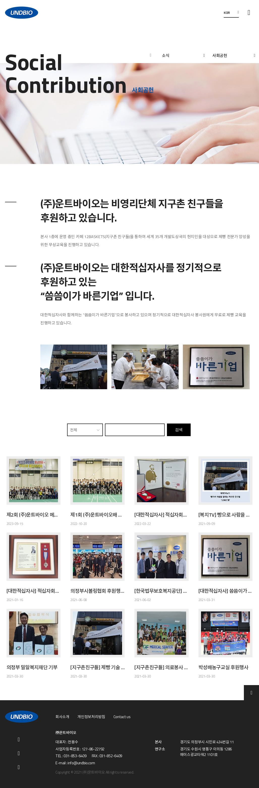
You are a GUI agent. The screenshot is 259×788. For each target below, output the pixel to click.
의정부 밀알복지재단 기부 (32, 667)
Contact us (122, 717)
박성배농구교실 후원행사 (223, 667)
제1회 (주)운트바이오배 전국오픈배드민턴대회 (97, 515)
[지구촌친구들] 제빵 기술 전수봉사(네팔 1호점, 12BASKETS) (97, 667)
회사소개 (62, 717)
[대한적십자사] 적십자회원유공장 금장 (161, 515)
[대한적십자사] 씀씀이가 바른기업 (225, 591)
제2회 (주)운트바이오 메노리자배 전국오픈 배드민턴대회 (34, 515)
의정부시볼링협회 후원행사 (97, 591)
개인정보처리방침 (91, 717)
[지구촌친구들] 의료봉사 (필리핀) (161, 667)
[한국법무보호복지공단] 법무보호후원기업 (161, 591)
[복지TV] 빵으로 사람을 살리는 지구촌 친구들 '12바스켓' (225, 515)
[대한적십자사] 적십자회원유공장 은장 (34, 591)
